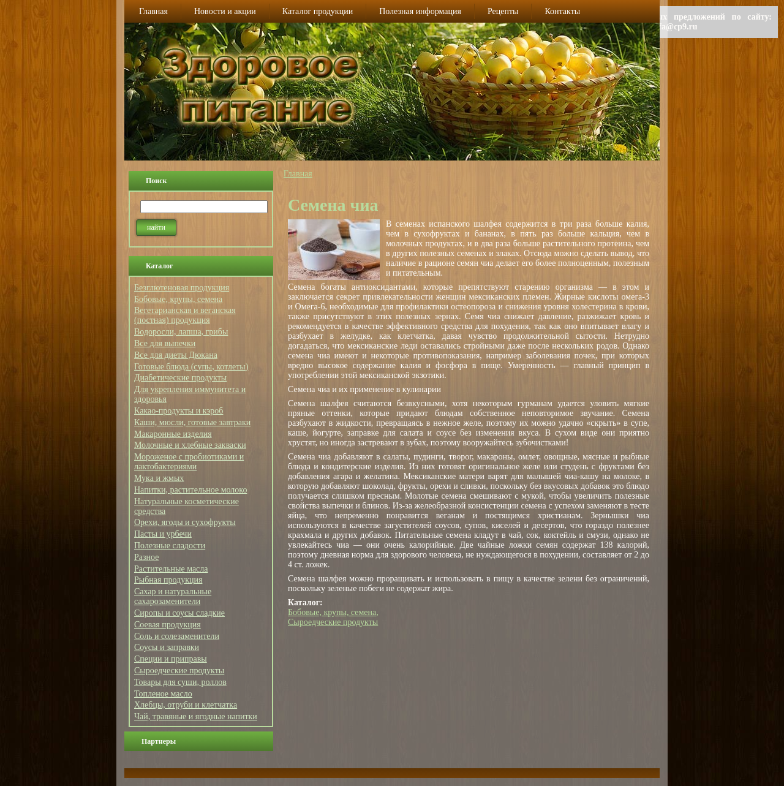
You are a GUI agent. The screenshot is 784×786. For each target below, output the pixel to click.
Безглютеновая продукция (181, 287)
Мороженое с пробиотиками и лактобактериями (189, 461)
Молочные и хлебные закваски (190, 445)
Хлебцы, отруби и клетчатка (185, 704)
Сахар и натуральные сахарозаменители (172, 596)
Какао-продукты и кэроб (178, 410)
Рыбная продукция (168, 579)
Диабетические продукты (180, 377)
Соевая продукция (167, 624)
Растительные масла (171, 568)
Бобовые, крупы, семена (178, 299)
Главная (298, 173)
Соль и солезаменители (176, 636)
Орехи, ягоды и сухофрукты (185, 522)
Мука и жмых (159, 478)
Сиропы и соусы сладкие (179, 613)
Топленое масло (163, 693)
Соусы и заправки (166, 647)
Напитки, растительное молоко (190, 489)
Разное (146, 557)
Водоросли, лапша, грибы (181, 331)
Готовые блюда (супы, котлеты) (191, 366)
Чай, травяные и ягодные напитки (195, 716)
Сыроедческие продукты (179, 670)
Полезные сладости (169, 545)
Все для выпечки (164, 343)
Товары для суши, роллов (180, 682)
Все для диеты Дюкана (175, 355)
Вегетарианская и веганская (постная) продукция (185, 315)
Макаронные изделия (173, 434)
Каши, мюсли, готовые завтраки (192, 422)
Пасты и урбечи (163, 533)
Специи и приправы (170, 658)
